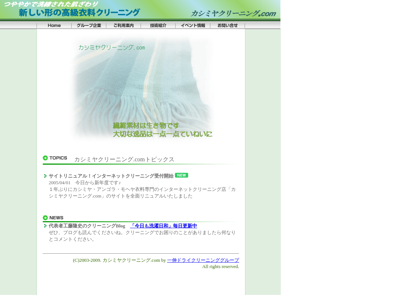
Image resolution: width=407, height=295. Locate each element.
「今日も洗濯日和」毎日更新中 (163, 226)
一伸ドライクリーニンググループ (203, 260)
